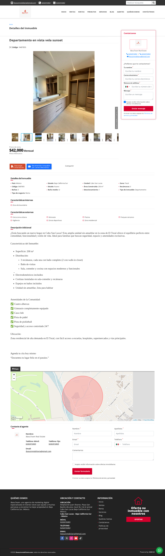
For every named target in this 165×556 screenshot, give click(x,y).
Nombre (76, 428)
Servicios (103, 12)
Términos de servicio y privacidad (104, 478)
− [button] (14, 379)
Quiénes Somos (133, 12)
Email (75, 439)
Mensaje (127, 91)
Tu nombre (128, 67)
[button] (116, 53)
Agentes (120, 12)
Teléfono (118, 439)
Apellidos (119, 428)
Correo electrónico (131, 75)
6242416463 (46, 3)
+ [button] (14, 375)
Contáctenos (148, 12)
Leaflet (135, 420)
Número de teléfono (132, 83)
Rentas (81, 12)
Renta (101, 508)
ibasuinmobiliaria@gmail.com (25, 3)
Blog (112, 12)
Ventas (72, 12)
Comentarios (77, 450)
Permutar (91, 12)
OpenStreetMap (149, 420)
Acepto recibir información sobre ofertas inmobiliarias (95, 464)
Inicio (63, 12)
